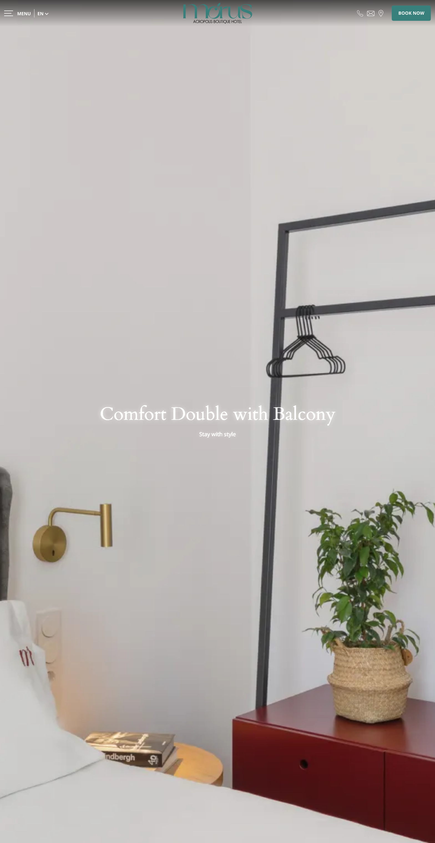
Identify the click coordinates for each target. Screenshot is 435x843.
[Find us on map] (380, 13)
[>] (17, 13)
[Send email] (371, 13)
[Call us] (360, 13)
